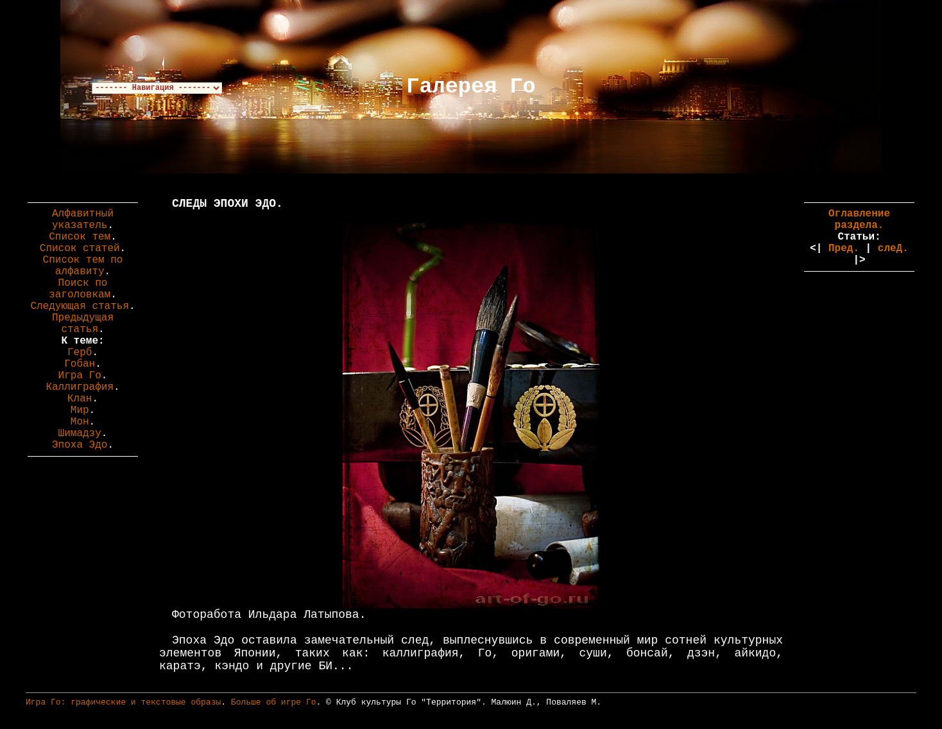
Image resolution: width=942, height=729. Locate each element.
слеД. (893, 248)
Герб (79, 352)
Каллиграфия (80, 387)
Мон (80, 422)
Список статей (80, 248)
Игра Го (79, 376)
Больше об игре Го (273, 702)
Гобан (79, 364)
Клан (79, 399)
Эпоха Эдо (79, 445)
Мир (80, 410)
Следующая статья (79, 306)
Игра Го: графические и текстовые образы (123, 702)
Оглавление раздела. (859, 219)
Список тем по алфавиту (83, 265)
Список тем (79, 237)
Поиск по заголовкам (79, 289)
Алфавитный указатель (83, 219)
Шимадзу (79, 433)
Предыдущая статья (83, 323)
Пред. (843, 248)
